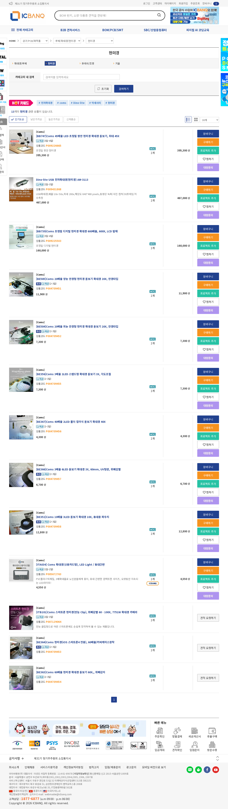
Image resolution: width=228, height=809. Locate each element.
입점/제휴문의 (113, 767)
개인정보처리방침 (73, 767)
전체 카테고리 (24, 30)
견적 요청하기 (208, 618)
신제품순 (71, 119)
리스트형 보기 (188, 119)
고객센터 (157, 3)
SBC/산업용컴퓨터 (155, 30)
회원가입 (183, 3)
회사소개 (14, 767)
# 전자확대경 (46, 103)
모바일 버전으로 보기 (154, 767)
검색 (159, 15)
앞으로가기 (216, 22)
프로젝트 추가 (208, 150)
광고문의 (131, 767)
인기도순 (19, 119)
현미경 (50, 63)
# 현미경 (110, 103)
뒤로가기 (211, 22)
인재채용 (30, 767)
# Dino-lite (78, 103)
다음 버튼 (217, 760)
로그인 (146, 3)
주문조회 (195, 3)
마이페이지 (170, 3)
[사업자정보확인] (81, 773)
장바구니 (210, 4)
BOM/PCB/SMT (112, 30)
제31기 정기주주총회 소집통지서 (32, 3)
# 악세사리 (95, 103)
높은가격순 (54, 119)
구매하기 (208, 142)
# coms (61, 103)
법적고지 (94, 767)
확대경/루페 (19, 63)
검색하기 (124, 89)
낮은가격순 (36, 119)
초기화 (105, 89)
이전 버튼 (217, 757)
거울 (116, 63)
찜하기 (208, 159)
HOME (12, 40)
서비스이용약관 (49, 767)
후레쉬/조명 (86, 63)
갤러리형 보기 (196, 119)
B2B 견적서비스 (70, 30)
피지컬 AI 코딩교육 (197, 30)
